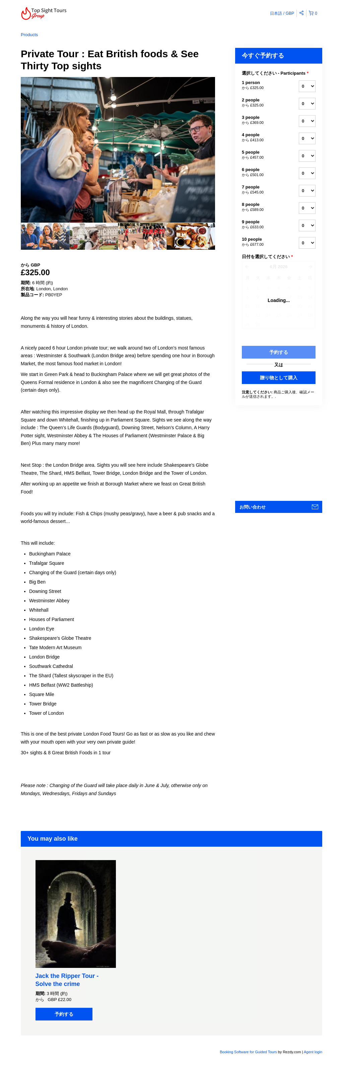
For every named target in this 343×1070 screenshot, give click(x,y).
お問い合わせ (252, 507)
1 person (262, 85)
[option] (45, 236)
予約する (64, 1014)
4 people (262, 137)
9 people (262, 224)
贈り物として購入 (278, 377)
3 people (262, 120)
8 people (262, 207)
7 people (262, 189)
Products (29, 34)
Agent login (313, 1052)
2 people (262, 102)
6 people (262, 172)
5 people (262, 155)
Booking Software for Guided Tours (249, 1052)
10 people (262, 242)
